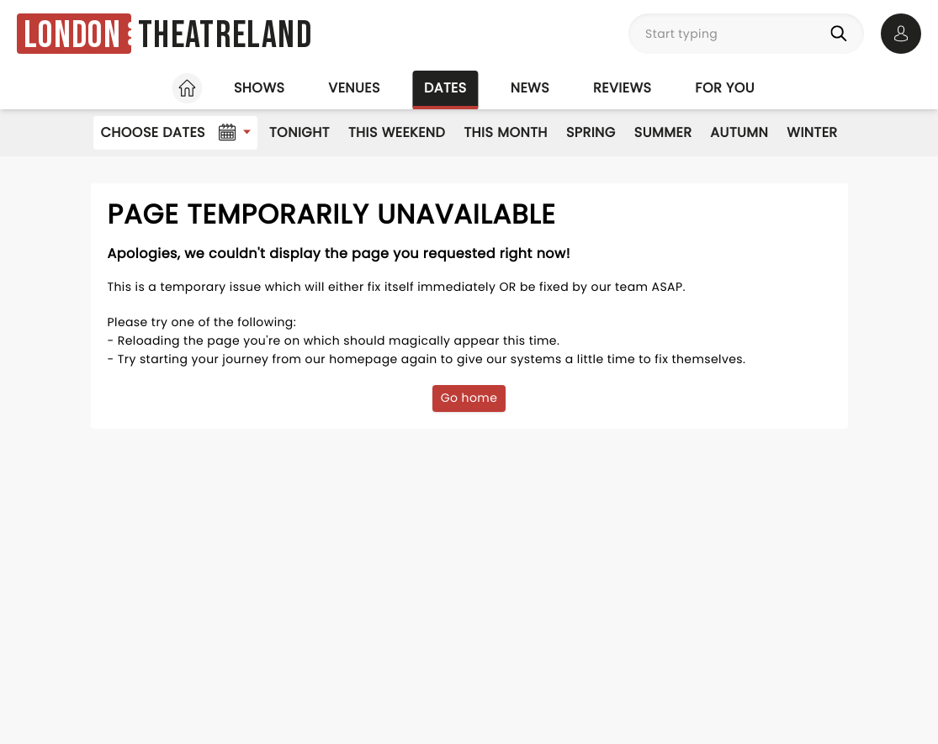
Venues (354, 88)
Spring (591, 132)
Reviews (622, 88)
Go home (469, 397)
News (530, 88)
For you (725, 88)
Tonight (299, 132)
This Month (505, 132)
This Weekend (396, 132)
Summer (663, 132)
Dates (445, 88)
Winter (812, 132)
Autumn (739, 132)
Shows (259, 88)
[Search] (842, 33)
